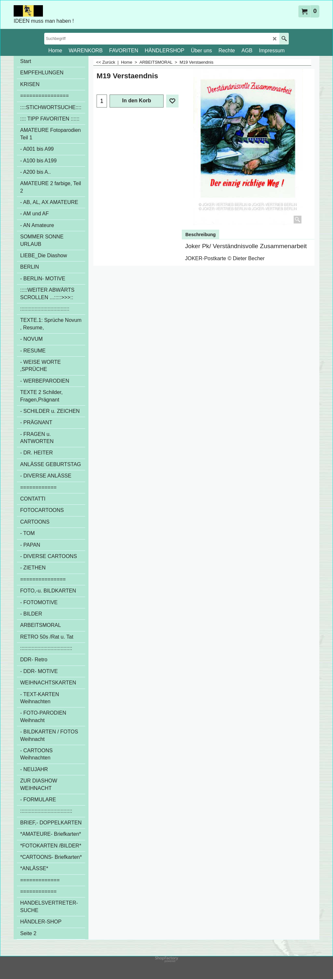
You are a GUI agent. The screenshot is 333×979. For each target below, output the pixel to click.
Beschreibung (200, 234)
